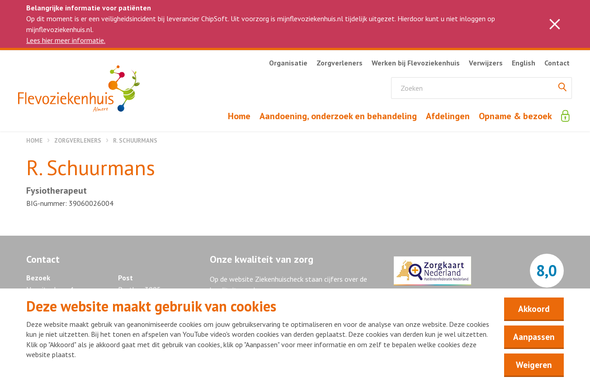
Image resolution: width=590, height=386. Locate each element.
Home (34, 141)
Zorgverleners (77, 141)
